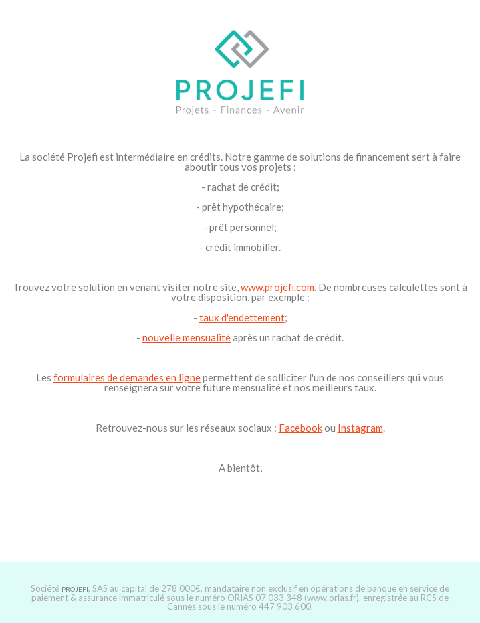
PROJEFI (75, 589)
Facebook (300, 428)
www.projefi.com (277, 287)
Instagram (360, 428)
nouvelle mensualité (186, 337)
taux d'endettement (242, 317)
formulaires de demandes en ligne (127, 377)
